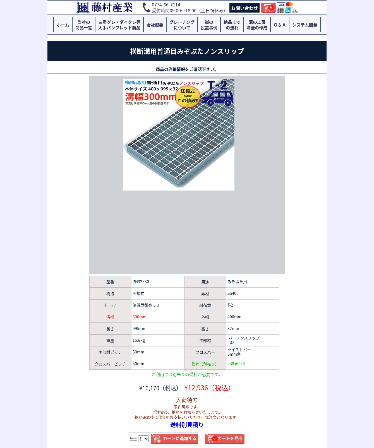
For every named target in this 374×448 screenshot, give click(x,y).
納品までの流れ (232, 25)
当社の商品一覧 (83, 25)
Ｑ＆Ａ (280, 25)
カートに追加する (179, 438)
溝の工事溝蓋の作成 (256, 25)
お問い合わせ (244, 7)
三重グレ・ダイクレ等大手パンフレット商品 (119, 25)
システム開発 (304, 25)
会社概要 (155, 25)
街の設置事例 (209, 25)
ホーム (63, 25)
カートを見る (227, 438)
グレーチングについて (182, 25)
